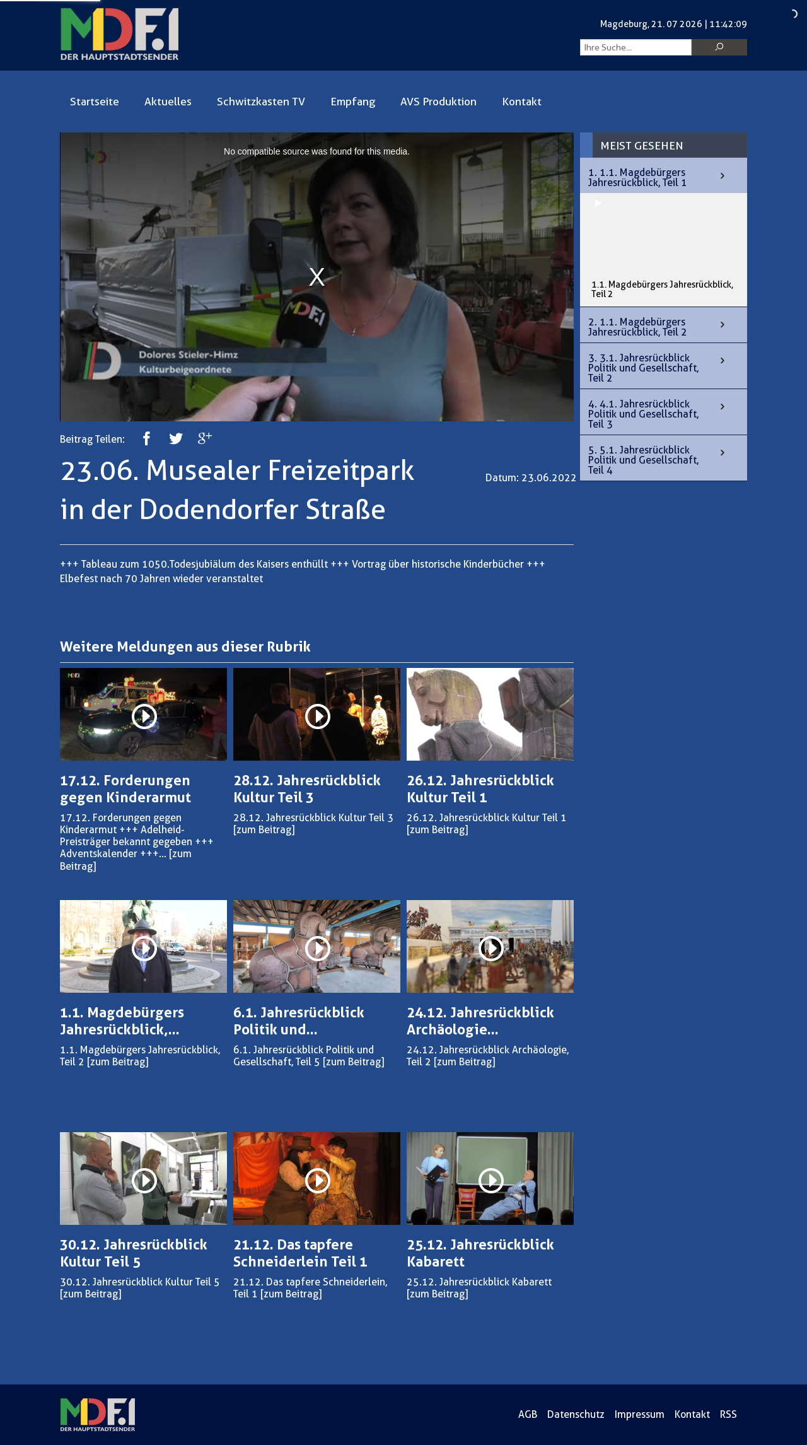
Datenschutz (576, 1414)
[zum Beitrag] (263, 830)
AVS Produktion (438, 101)
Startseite (94, 101)
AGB (527, 1414)
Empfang (352, 101)
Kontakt (522, 101)
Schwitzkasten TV (261, 101)
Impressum (640, 1414)
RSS (728, 1414)
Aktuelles (168, 101)
